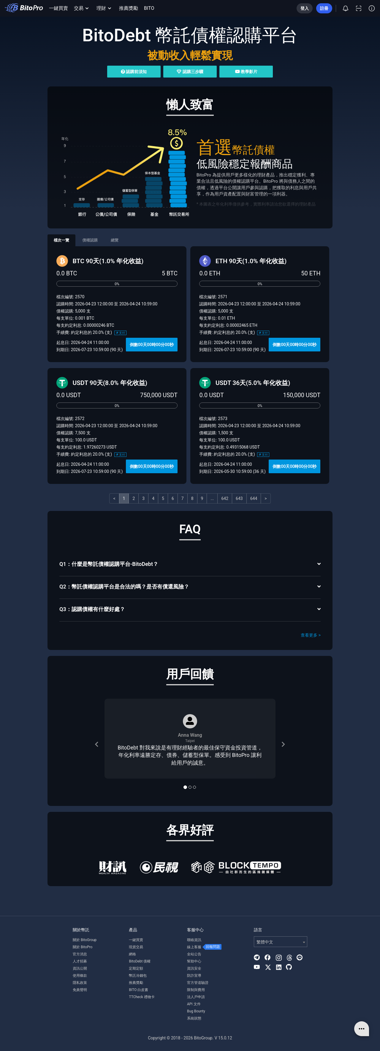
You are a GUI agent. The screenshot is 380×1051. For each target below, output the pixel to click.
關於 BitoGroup (84, 940)
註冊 (324, 8)
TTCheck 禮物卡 (141, 997)
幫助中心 (194, 961)
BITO (149, 8)
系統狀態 (194, 1018)
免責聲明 (80, 990)
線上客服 (194, 947)
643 (239, 498)
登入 (304, 8)
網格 (132, 954)
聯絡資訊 (194, 940)
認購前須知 (134, 71)
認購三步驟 (190, 71)
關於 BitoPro (82, 947)
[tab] (190, 565)
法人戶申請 (196, 997)
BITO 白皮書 (138, 990)
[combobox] (280, 941)
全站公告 (194, 954)
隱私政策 (80, 983)
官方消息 (80, 954)
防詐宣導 (194, 975)
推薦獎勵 (128, 8)
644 (253, 498)
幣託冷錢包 (138, 975)
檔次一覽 (61, 240)
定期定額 (136, 968)
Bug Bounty (196, 1011)
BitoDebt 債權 (140, 961)
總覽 (114, 240)
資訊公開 (80, 968)
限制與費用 (196, 990)
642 (224, 498)
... (212, 498)
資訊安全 (194, 968)
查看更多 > (311, 635)
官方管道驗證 (197, 983)
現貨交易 (136, 947)
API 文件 (194, 1004)
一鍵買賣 (58, 8)
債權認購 (90, 240)
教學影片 (246, 71)
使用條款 (80, 975)
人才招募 (80, 961)
